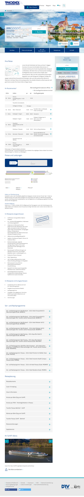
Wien (14, 110)
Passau (14, 97)
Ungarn (20, 114)
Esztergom (15, 114)
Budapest (15, 119)
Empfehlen (74, 73)
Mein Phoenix (32, 7)
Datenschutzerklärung (46, 483)
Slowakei (20, 129)
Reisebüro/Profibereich (11, 483)
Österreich (18, 110)
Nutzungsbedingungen (11, 484)
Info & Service (40, 6)
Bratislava (15, 129)
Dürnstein (15, 134)
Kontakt (22, 483)
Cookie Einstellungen (25, 484)
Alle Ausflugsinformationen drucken (42, 90)
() (58, 6)
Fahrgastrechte (9, 486)
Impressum (30, 483)
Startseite (9, 11)
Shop (54, 6)
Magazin (48, 6)
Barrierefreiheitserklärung (40, 484)
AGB (36, 483)
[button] (11, 489)
